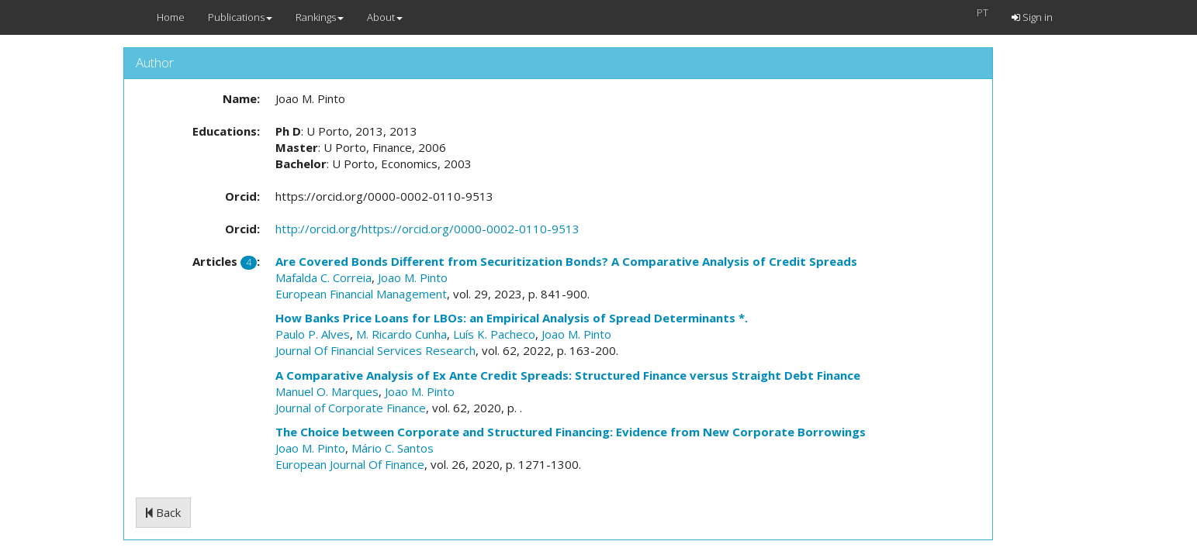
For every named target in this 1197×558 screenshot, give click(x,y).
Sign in (1032, 17)
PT (982, 12)
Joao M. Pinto (413, 277)
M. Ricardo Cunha (401, 334)
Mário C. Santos (392, 448)
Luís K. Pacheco (494, 334)
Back (163, 512)
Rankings (320, 17)
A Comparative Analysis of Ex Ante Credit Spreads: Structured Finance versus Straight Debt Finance (567, 375)
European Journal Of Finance (349, 464)
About (385, 17)
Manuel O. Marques (327, 391)
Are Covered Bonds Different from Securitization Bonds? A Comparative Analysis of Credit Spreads (566, 261)
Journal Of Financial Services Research (375, 350)
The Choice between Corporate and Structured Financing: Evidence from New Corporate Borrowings (570, 431)
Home (171, 17)
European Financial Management (361, 293)
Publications (240, 17)
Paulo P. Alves (312, 334)
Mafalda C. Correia (323, 277)
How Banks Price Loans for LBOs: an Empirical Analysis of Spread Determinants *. (511, 318)
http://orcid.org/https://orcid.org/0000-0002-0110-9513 (427, 228)
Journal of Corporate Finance (350, 407)
